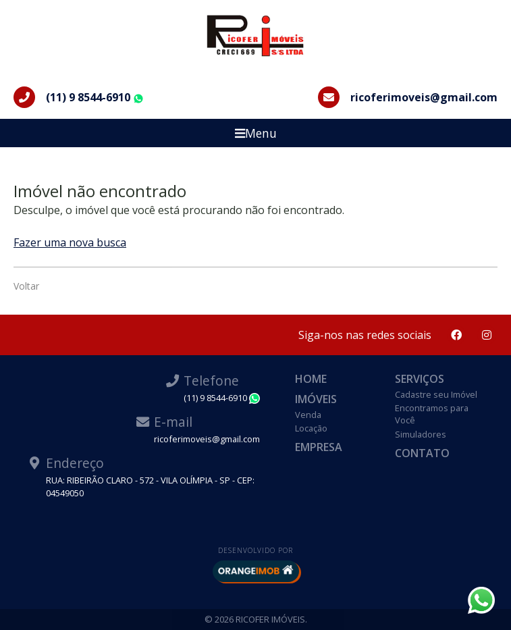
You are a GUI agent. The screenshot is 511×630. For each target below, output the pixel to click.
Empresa (318, 447)
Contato (422, 453)
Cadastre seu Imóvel (436, 394)
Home (311, 378)
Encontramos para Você (431, 414)
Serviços (419, 378)
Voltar (26, 286)
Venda (308, 415)
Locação (311, 428)
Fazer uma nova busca (70, 242)
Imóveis (316, 399)
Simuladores (420, 434)
